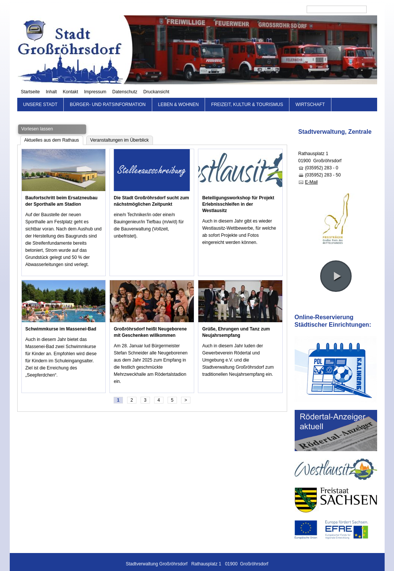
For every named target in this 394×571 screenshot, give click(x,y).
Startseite (161, 9)
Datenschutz (256, 9)
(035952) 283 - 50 (323, 163)
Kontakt (202, 9)
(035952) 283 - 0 (322, 156)
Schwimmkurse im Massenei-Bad (60, 317)
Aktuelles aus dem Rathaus (51, 128)
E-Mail (311, 170)
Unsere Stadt (40, 93)
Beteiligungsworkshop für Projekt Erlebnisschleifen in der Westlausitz (238, 193)
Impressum (227, 9)
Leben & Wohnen (178, 93)
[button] (336, 264)
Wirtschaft (310, 93)
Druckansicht (288, 9)
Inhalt (182, 9)
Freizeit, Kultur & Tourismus (247, 93)
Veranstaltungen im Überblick (119, 128)
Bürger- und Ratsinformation (107, 93)
